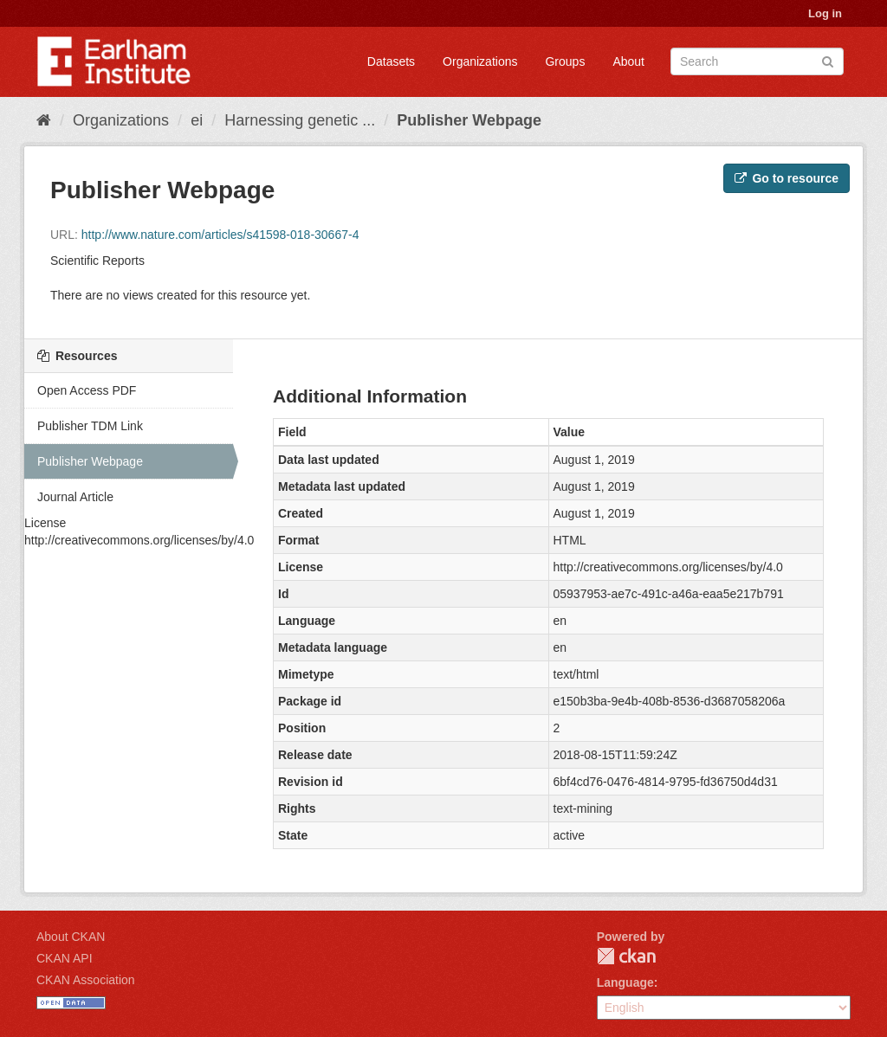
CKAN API (64, 958)
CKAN (626, 956)
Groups (565, 61)
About (628, 61)
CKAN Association (85, 980)
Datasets (391, 61)
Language (625, 982)
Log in (825, 13)
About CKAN (70, 937)
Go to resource (786, 178)
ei (197, 120)
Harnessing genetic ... (299, 120)
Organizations (480, 61)
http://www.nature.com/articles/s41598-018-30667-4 (220, 235)
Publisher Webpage (469, 120)
